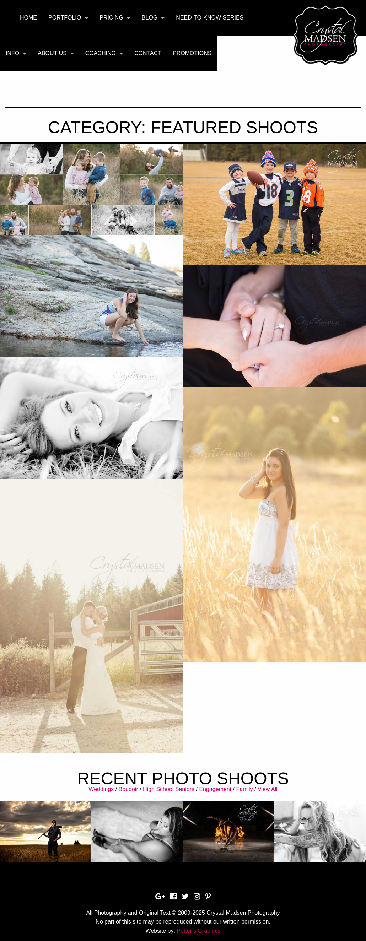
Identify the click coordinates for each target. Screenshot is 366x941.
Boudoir (128, 789)
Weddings (101, 789)
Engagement (215, 789)
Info (12, 53)
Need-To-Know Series (209, 18)
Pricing (111, 18)
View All (268, 789)
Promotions (192, 53)
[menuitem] (28, 18)
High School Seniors (168, 789)
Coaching (100, 53)
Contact (147, 53)
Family (244, 789)
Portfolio (64, 18)
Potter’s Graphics (198, 931)
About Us (52, 53)
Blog (149, 18)
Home (28, 18)
